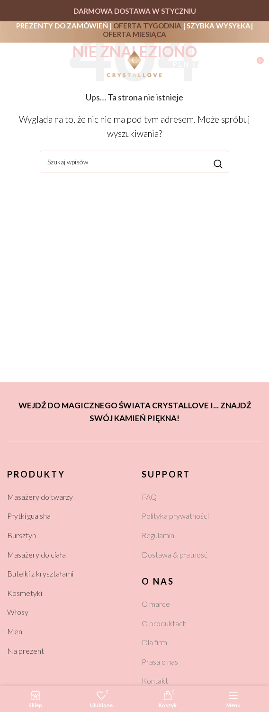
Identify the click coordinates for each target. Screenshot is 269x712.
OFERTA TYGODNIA (147, 25)
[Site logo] (134, 63)
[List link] (202, 497)
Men (14, 631)
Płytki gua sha (29, 515)
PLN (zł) (192, 64)
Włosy (17, 611)
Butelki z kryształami (40, 573)
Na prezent (25, 650)
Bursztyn (21, 535)
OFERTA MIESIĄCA (134, 34)
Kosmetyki (24, 592)
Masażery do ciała (36, 554)
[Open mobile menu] (12, 63)
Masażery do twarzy (40, 496)
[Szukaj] (33, 63)
